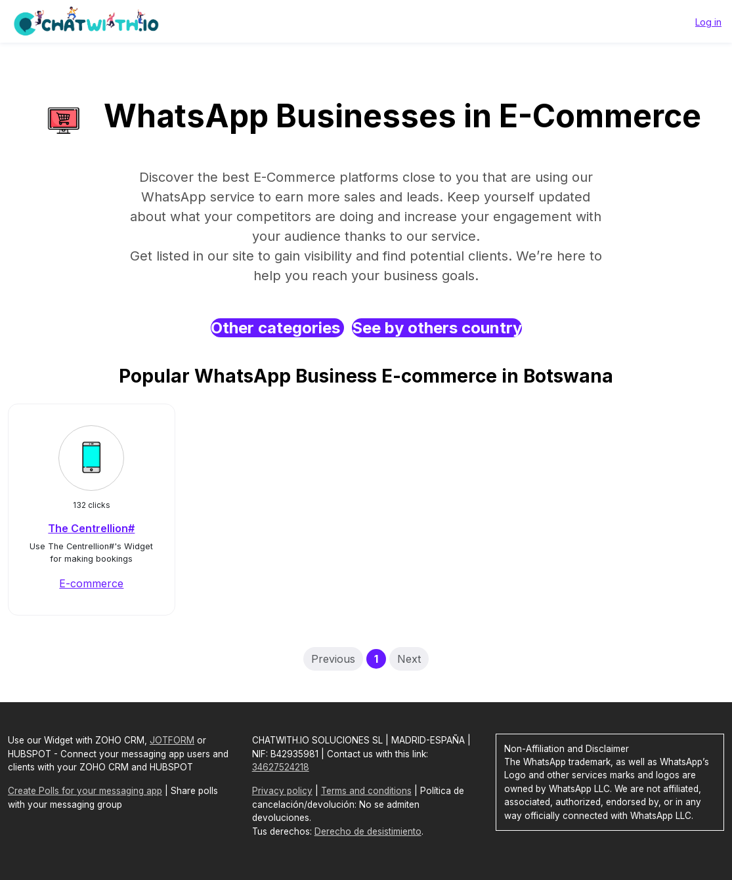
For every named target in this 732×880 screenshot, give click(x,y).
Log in (708, 22)
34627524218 (280, 767)
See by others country (437, 327)
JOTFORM (172, 740)
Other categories (277, 327)
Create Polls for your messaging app (85, 791)
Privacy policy (282, 791)
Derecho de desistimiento (367, 831)
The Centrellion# (91, 528)
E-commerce (91, 583)
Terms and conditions (366, 791)
